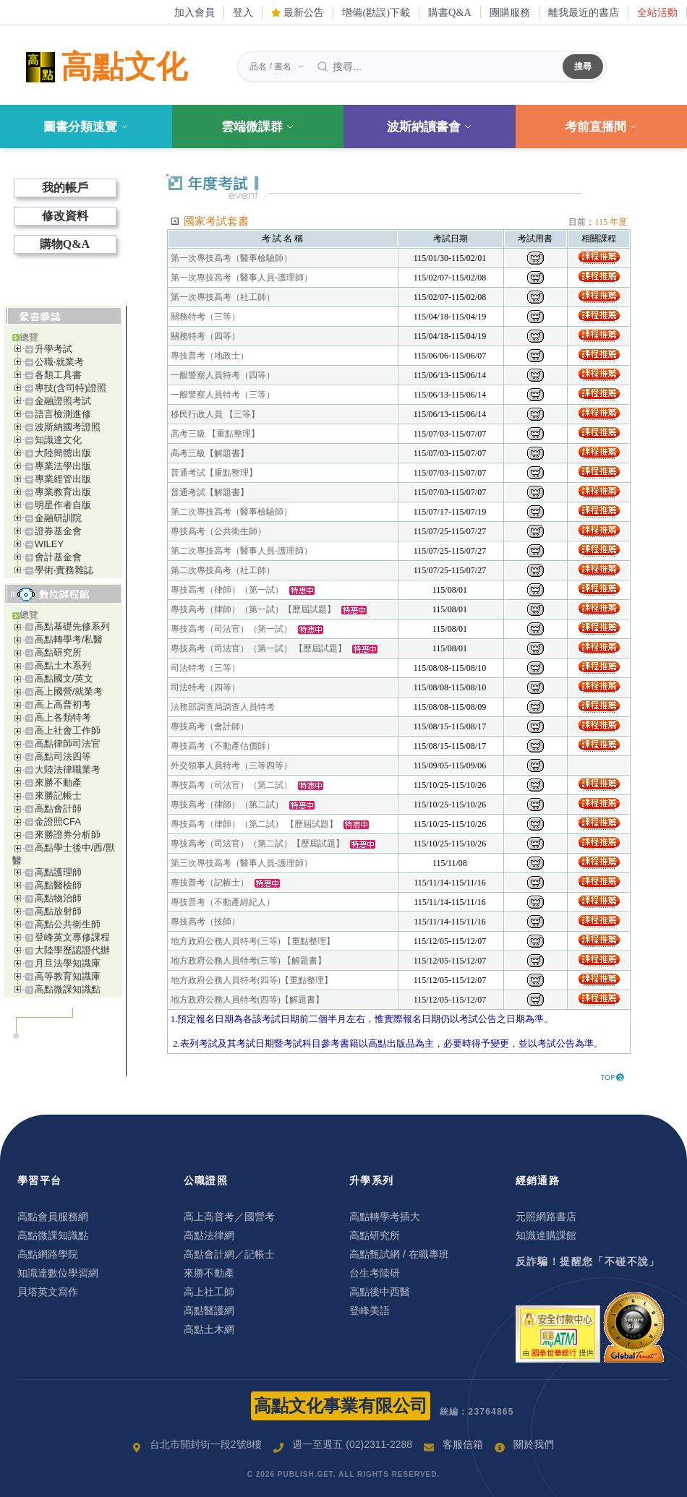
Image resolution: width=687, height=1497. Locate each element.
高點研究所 (58, 652)
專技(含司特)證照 (71, 387)
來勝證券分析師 (68, 834)
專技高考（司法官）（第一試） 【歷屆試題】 (258, 648)
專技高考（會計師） (210, 726)
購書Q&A (449, 12)
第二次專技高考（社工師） (223, 570)
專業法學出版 (63, 465)
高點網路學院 (47, 1254)
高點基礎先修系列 (72, 626)
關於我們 (533, 1444)
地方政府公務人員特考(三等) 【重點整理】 (253, 941)
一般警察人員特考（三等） (223, 395)
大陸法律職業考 (68, 769)
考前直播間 (601, 127)
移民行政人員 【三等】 (215, 414)
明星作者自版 (63, 504)
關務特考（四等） (205, 336)
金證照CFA (58, 821)
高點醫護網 (209, 1310)
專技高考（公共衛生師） (218, 531)
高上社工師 (209, 1291)
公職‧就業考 (59, 361)
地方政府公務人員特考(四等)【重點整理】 (252, 980)
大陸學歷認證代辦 (72, 950)
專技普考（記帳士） (210, 883)
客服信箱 (463, 1444)
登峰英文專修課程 (72, 937)
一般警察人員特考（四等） (223, 375)
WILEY (49, 544)
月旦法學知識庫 (68, 963)
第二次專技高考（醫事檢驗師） (231, 512)
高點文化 (104, 67)
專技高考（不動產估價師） (223, 746)
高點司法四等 (63, 756)
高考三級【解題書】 (210, 453)
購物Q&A (65, 244)
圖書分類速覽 (86, 127)
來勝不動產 (58, 782)
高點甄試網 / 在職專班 (399, 1254)
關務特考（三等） (205, 317)
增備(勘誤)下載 (376, 12)
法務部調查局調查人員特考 (223, 707)
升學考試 (53, 348)
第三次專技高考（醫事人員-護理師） (241, 863)
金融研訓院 (58, 517)
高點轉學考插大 (384, 1216)
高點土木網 (209, 1329)
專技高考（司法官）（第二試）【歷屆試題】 (257, 843)
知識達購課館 (546, 1235)
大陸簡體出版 (63, 452)
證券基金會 (58, 531)
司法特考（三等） (205, 668)
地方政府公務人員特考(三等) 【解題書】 (248, 961)
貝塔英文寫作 (47, 1291)
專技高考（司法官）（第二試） (231, 785)
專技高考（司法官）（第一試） (231, 629)
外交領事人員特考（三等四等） (231, 765)
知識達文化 (58, 439)
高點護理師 (58, 872)
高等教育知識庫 (68, 976)
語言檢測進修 (63, 413)
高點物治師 (58, 898)
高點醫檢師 (58, 885)
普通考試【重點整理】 (214, 473)
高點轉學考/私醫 (69, 639)
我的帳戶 (65, 187)
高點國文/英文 (64, 678)
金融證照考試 (63, 400)
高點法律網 (209, 1235)
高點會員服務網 (52, 1216)
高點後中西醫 (379, 1291)
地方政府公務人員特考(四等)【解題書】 (247, 1000)
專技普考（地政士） (210, 356)
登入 (243, 12)
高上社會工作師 (68, 730)
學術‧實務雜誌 (64, 570)
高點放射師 (58, 911)
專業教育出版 (63, 491)
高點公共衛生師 (68, 924)
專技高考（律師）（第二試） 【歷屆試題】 (254, 824)
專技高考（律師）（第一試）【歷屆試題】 (253, 609)
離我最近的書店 (583, 12)
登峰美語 (369, 1310)
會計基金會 (58, 557)
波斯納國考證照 (68, 426)
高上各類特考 (63, 717)
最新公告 (298, 12)
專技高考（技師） (205, 922)
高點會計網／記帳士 (229, 1254)
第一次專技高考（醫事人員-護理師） (241, 278)
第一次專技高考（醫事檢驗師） (231, 258)
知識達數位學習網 (57, 1273)
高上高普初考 (63, 704)
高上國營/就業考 (69, 691)
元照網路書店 (546, 1216)
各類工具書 (58, 374)
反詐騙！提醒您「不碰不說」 (588, 1261)
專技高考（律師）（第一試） (227, 590)
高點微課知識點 (68, 989)
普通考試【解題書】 (210, 492)
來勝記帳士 (58, 795)
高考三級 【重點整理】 (215, 434)
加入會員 (194, 12)
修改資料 (65, 216)
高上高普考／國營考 (229, 1216)
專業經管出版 (63, 478)
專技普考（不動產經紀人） (223, 902)
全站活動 (657, 12)
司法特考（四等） (205, 687)
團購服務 (510, 12)
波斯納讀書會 (429, 127)
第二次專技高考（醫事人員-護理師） (241, 551)
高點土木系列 (63, 665)
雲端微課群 (257, 127)
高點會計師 (58, 808)
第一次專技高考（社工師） (223, 297)
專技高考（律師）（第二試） (227, 804)
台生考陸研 (374, 1273)
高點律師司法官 (68, 743)
